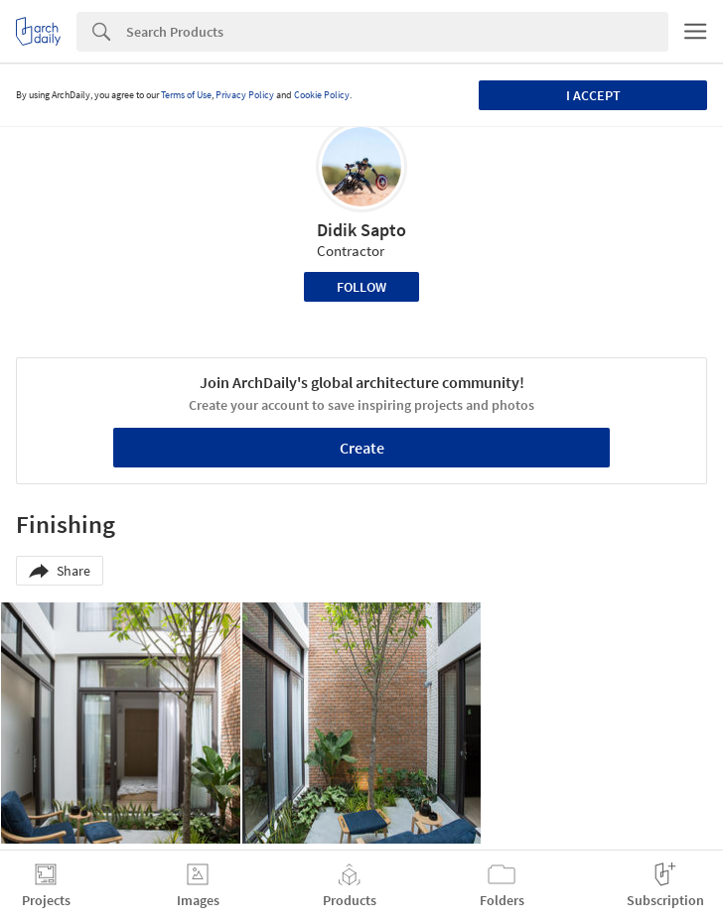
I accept (593, 95)
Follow (361, 287)
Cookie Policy (322, 94)
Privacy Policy (245, 94)
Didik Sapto (361, 229)
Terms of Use (186, 94)
